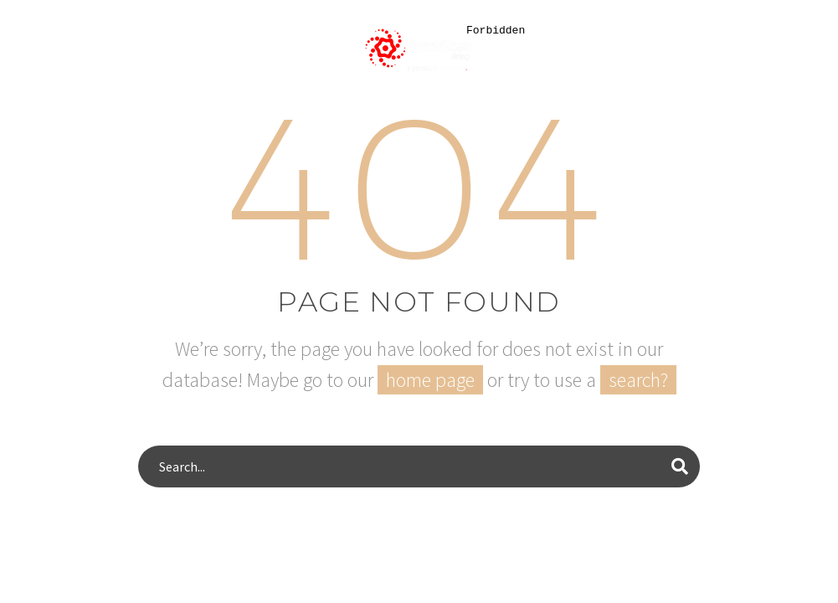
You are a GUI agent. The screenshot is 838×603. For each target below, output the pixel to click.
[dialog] (649, 308)
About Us (131, 112)
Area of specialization (398, 112)
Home (49, 112)
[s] (419, 466)
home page (430, 380)
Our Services (239, 112)
